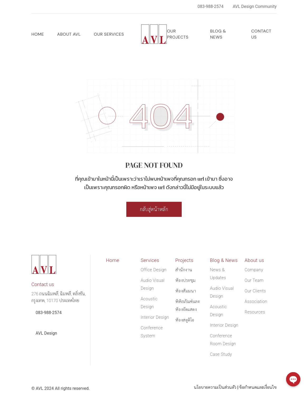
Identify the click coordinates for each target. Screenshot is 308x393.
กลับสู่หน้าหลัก (154, 209)
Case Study (221, 354)
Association (256, 301)
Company (254, 269)
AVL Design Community (255, 6)
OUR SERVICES (109, 34)
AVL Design (46, 333)
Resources (255, 312)
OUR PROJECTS (177, 34)
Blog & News (218, 34)
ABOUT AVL (69, 34)
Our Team (254, 280)
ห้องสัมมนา (185, 290)
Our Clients (255, 290)
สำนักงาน (183, 269)
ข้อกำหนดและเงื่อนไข (258, 387)
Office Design (154, 269)
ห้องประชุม (185, 280)
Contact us (261, 34)
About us (254, 260)
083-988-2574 (210, 6)
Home (37, 34)
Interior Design (155, 317)
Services (150, 260)
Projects (184, 260)
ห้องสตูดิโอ (185, 319)
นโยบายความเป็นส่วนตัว (214, 387)
